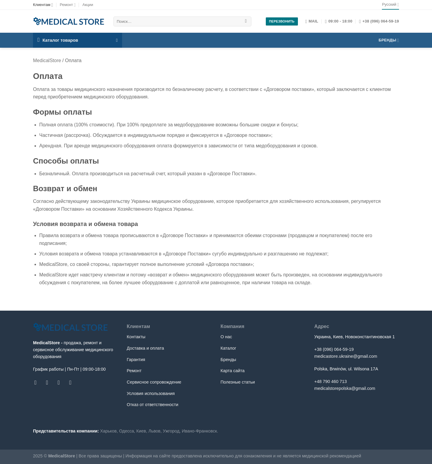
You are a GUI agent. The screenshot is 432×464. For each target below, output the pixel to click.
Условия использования (151, 393)
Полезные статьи (237, 382)
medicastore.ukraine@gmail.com (345, 356)
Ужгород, (172, 431)
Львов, (155, 431)
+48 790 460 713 (330, 381)
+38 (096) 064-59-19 (334, 349)
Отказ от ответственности (152, 404)
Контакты (136, 336)
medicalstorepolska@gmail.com (344, 388)
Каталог (228, 348)
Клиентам (43, 5)
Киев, (141, 431)
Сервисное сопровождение (154, 382)
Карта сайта (232, 370)
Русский (390, 5)
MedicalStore (47, 60)
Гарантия (136, 359)
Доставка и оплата (145, 348)
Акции (87, 4)
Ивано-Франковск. (200, 431)
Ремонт (68, 5)
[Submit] (246, 22)
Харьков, (109, 431)
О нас (226, 336)
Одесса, (127, 431)
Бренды (389, 40)
